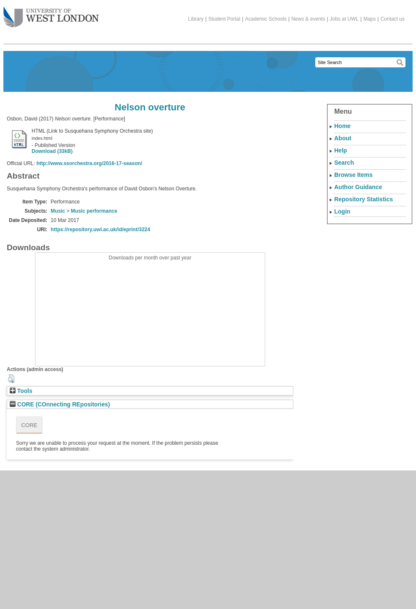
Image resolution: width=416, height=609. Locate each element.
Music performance (94, 211)
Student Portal (224, 19)
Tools (21, 391)
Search (344, 162)
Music (58, 211)
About (342, 138)
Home (342, 126)
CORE (29, 425)
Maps (369, 19)
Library (196, 19)
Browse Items (353, 174)
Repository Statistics (363, 199)
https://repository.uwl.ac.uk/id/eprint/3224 (100, 229)
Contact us (393, 19)
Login (342, 211)
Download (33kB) (52, 151)
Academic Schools (266, 19)
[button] (11, 379)
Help (340, 150)
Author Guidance (358, 187)
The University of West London (51, 13)
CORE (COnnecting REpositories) (60, 404)
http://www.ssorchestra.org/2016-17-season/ (89, 163)
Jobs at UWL (344, 19)
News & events (308, 19)
